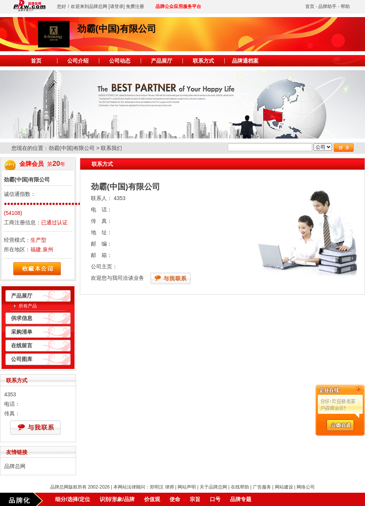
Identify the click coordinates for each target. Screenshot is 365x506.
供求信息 (21, 318)
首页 (309, 6)
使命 (175, 499)
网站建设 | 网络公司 (295, 487)
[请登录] (116, 6)
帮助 (345, 6)
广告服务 (262, 487)
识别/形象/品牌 (117, 499)
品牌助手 (327, 6)
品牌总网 (14, 466)
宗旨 (195, 499)
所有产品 (28, 306)
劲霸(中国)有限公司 (72, 148)
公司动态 (119, 61)
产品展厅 (161, 61)
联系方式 (203, 61)
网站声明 (187, 487)
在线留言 (21, 345)
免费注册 (135, 6)
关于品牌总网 (213, 487)
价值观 (152, 499)
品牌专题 (240, 499)
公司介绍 (78, 61)
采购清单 (21, 332)
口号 (215, 499)
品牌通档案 (245, 61)
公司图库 (21, 359)
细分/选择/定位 (72, 499)
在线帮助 (240, 487)
